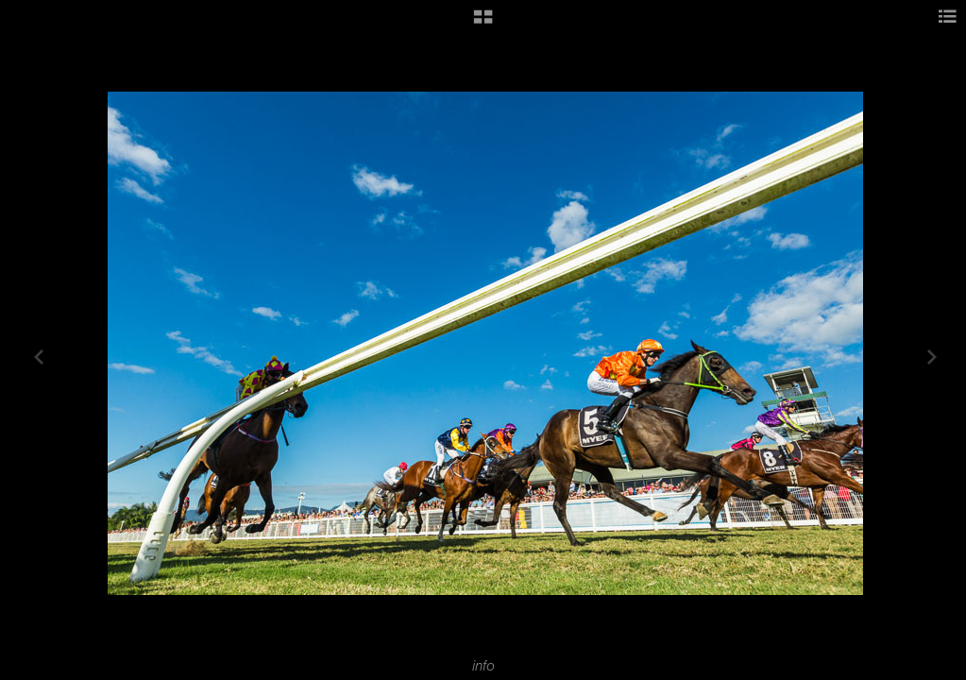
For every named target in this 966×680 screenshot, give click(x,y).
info (483, 665)
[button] (483, 24)
